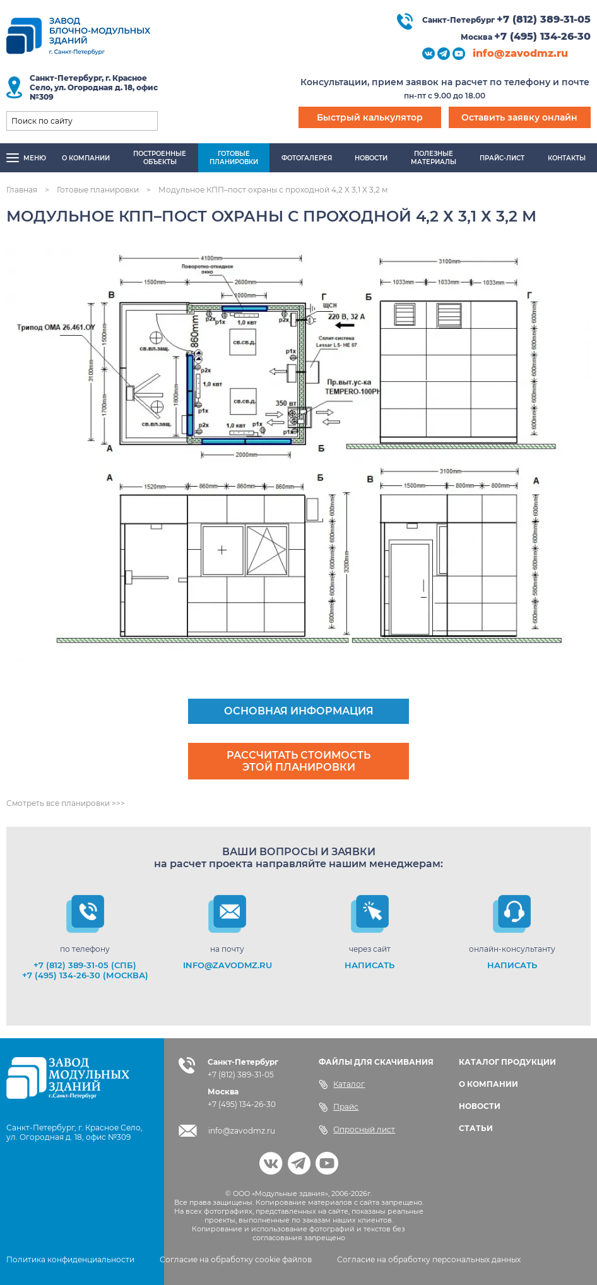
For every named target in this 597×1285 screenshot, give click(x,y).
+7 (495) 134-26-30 (542, 36)
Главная (21, 189)
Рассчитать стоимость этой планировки (298, 761)
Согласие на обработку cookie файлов (236, 1259)
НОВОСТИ (479, 1106)
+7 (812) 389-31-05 (544, 19)
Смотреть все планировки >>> (65, 803)
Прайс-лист (502, 158)
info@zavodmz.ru (520, 53)
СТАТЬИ (476, 1128)
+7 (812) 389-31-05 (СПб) (84, 965)
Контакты (567, 158)
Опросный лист (357, 1130)
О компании (86, 158)
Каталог (342, 1084)
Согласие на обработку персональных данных (429, 1259)
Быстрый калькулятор (370, 117)
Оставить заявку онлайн (519, 117)
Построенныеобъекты (159, 158)
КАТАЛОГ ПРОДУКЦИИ (507, 1062)
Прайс (338, 1107)
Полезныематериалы (433, 158)
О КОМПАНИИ (488, 1084)
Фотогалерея (306, 158)
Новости (371, 158)
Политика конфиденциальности (70, 1259)
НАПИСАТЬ (369, 965)
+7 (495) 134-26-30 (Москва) (85, 975)
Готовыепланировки (234, 158)
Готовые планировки (98, 189)
